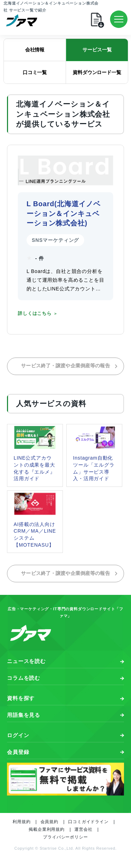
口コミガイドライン (88, 821)
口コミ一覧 (35, 72)
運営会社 (83, 829)
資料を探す (21, 698)
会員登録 (18, 752)
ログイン (18, 735)
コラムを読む (23, 678)
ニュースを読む (26, 661)
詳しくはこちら (35, 313)
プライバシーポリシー (65, 837)
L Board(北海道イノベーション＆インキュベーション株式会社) (64, 213)
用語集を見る (23, 715)
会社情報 (34, 49)
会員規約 (49, 821)
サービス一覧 (96, 49)
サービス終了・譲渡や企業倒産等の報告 (69, 365)
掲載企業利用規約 (47, 829)
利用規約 (21, 821)
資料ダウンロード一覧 (97, 72)
